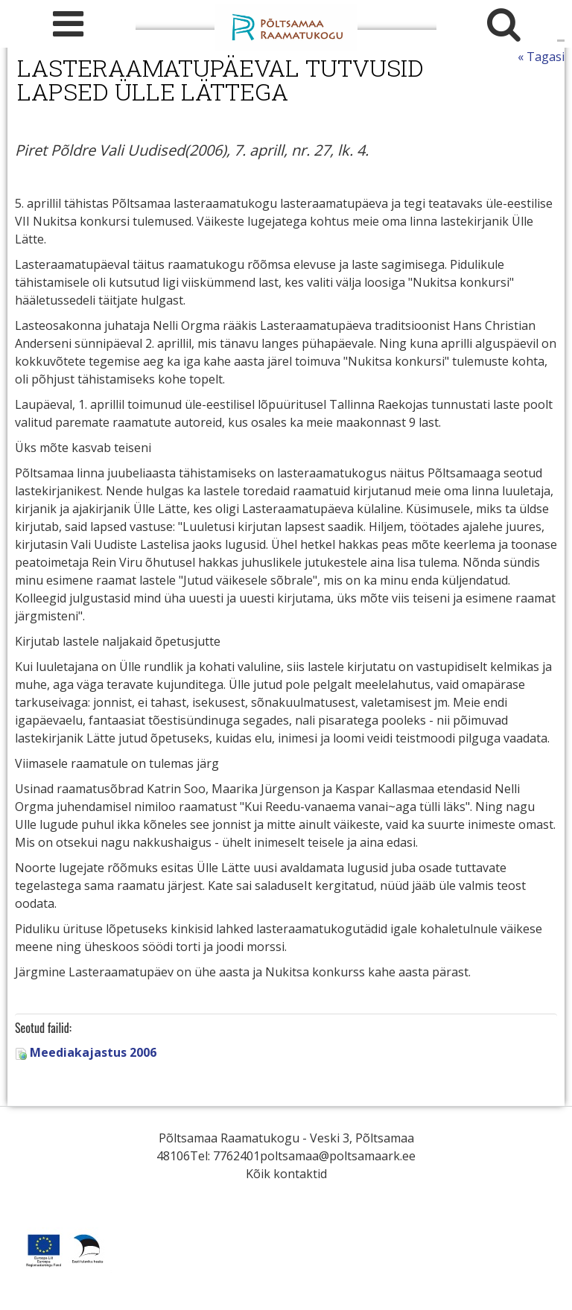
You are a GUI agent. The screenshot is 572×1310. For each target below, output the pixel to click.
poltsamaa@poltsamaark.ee (338, 1156)
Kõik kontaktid (286, 1174)
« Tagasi (541, 56)
